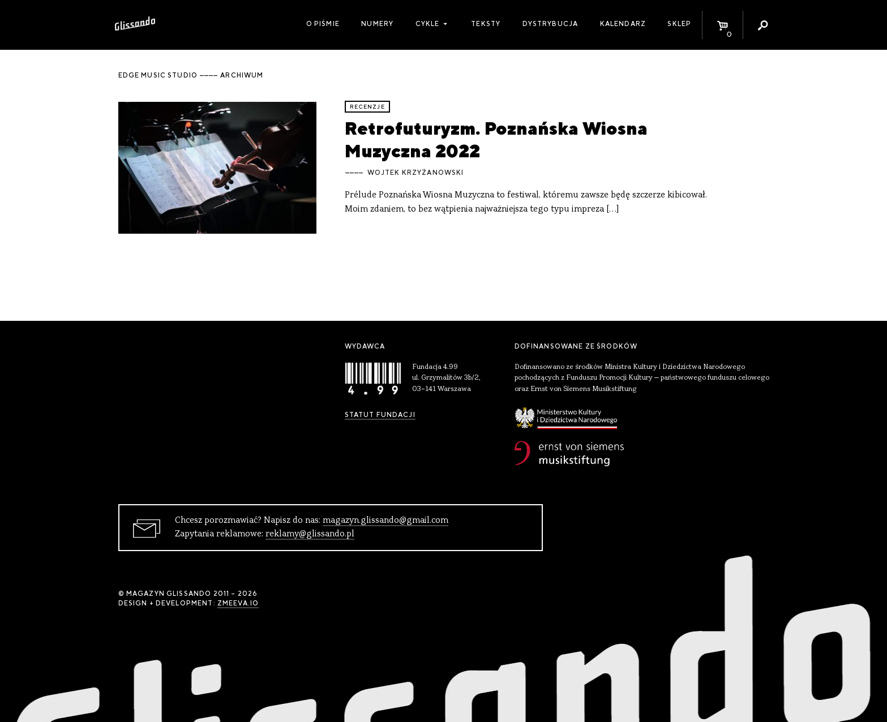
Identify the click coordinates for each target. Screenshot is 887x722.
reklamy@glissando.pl (309, 534)
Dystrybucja (550, 24)
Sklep (679, 24)
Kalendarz (623, 24)
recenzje (367, 107)
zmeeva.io (238, 603)
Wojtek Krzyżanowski (415, 173)
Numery (377, 24)
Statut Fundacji (380, 415)
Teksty (485, 24)
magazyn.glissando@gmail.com (385, 520)
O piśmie (323, 24)
